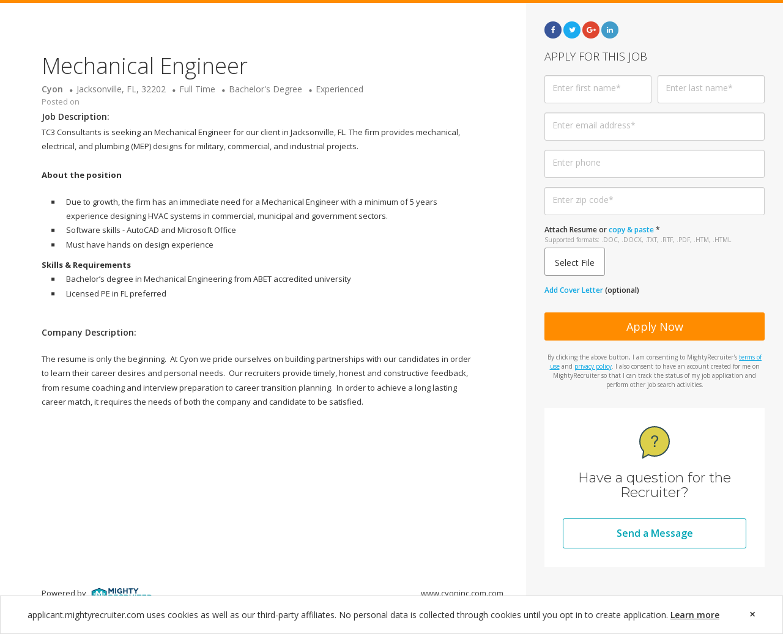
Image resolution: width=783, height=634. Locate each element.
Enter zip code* (583, 199)
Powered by (97, 593)
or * (637, 234)
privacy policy (593, 366)
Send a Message (655, 533)
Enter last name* (699, 88)
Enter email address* (594, 125)
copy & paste (631, 229)
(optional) (591, 290)
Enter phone (576, 162)
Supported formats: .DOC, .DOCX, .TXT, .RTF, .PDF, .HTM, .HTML (637, 239)
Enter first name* (586, 88)
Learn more (694, 615)
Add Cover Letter (573, 290)
